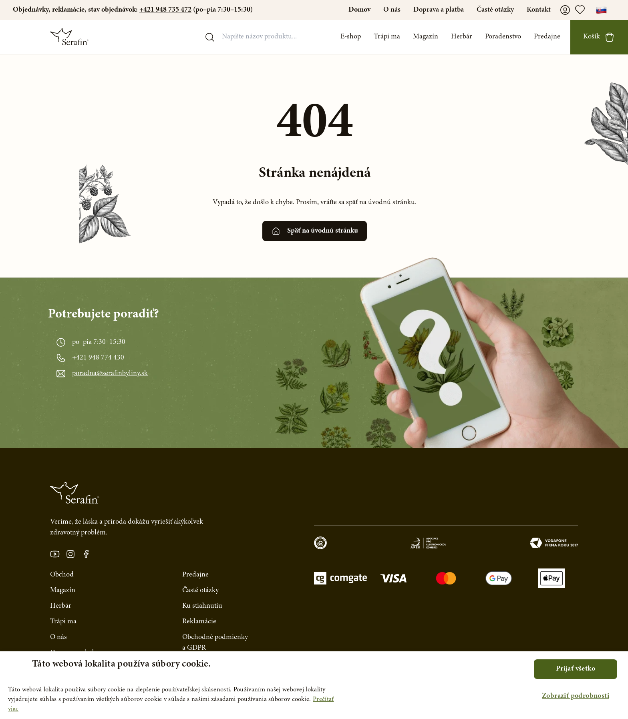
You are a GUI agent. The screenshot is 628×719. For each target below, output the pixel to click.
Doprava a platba (438, 10)
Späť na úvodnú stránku (314, 231)
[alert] (314, 685)
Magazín (425, 36)
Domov (359, 10)
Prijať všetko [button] (575, 669)
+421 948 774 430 (98, 358)
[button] (575, 696)
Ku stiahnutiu (202, 606)
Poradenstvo (503, 36)
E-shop (350, 36)
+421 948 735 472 (165, 10)
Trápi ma (387, 36)
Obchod (62, 574)
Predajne (547, 36)
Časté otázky (495, 10)
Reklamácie (199, 621)
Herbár (461, 36)
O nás (392, 10)
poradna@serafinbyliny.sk (110, 373)
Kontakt (539, 10)
